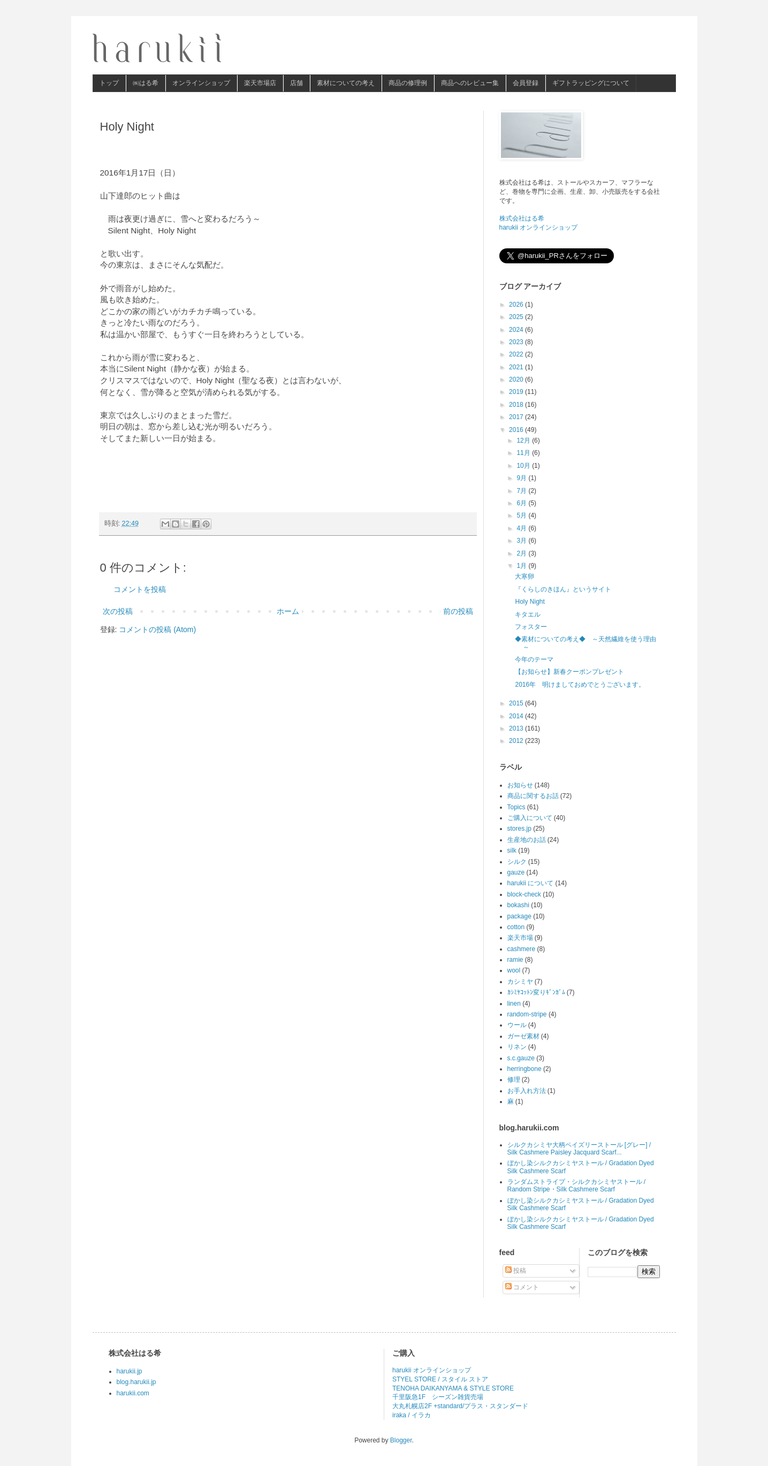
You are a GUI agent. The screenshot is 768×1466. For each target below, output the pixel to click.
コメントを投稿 (139, 589)
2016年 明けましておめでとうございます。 (580, 684)
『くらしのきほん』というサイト (563, 589)
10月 (524, 465)
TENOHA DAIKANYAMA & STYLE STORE (453, 1388)
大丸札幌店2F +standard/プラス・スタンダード (460, 1406)
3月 (522, 540)
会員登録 (525, 83)
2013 (517, 728)
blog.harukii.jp (136, 1382)
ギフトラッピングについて (590, 83)
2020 (517, 379)
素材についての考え (346, 83)
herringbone (524, 1069)
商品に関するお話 (533, 796)
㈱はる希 (145, 83)
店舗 (296, 83)
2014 (517, 716)
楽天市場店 (260, 83)
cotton (516, 927)
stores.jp (519, 828)
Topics (516, 807)
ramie (515, 959)
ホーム (288, 611)
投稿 (515, 1270)
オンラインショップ (201, 83)
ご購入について (529, 818)
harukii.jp (129, 1371)
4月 (522, 528)
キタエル (528, 614)
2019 (517, 392)
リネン (517, 1047)
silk (511, 850)
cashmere (521, 949)
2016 (517, 430)
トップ (109, 83)
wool (514, 970)
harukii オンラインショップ (538, 227)
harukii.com (133, 1393)
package (519, 916)
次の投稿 (118, 611)
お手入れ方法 (526, 1091)
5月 (522, 515)
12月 (524, 440)
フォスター (531, 627)
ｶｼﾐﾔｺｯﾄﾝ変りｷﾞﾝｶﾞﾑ (536, 992)
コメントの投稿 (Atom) (157, 629)
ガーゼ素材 (523, 1036)
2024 (517, 329)
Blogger (401, 1440)
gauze (516, 872)
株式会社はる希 (521, 218)
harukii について (530, 883)
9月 (522, 478)
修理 (513, 1079)
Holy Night (529, 601)
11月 (524, 453)
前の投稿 (458, 611)
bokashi (518, 905)
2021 (517, 367)
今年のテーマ (534, 659)
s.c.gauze (521, 1058)
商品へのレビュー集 (470, 83)
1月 (522, 565)
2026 (517, 304)
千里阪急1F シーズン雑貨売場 (437, 1397)
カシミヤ (520, 981)
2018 (517, 404)
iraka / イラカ (411, 1415)
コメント (522, 1287)
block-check (524, 894)
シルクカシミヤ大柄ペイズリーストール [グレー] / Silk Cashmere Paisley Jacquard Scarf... (579, 1148)
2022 (517, 354)
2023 (517, 342)
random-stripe (527, 1014)
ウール (517, 1025)
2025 (517, 317)
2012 (517, 741)
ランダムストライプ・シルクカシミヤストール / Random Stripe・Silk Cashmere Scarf (576, 1185)
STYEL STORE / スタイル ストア (440, 1379)
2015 (517, 703)
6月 (522, 503)
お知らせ (520, 785)
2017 (517, 417)
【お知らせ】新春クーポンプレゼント (569, 671)
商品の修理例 (408, 83)
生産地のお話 (526, 840)
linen (514, 1003)
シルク (517, 861)
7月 (522, 491)
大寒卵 (524, 576)
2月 (522, 553)
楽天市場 (520, 937)
